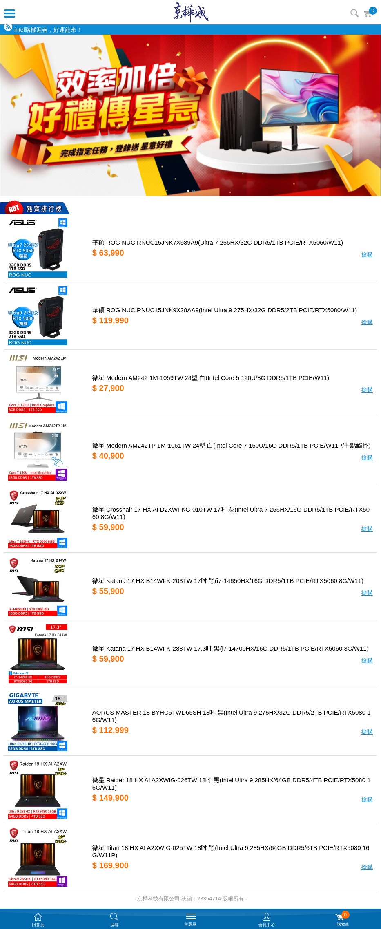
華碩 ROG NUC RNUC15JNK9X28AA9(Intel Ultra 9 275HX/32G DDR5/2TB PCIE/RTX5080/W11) (224, 310)
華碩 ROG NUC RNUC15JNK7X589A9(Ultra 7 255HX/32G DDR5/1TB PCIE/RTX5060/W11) (217, 242)
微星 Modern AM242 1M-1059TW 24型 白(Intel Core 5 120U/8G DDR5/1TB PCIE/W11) (210, 377)
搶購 (367, 254)
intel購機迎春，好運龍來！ (48, 29)
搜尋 (354, 13)
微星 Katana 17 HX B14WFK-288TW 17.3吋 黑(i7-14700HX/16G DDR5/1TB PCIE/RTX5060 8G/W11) (230, 648)
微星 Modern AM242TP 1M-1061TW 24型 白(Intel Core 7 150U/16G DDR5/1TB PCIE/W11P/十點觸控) (231, 445)
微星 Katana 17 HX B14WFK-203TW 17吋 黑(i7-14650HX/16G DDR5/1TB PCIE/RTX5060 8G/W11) (227, 580)
